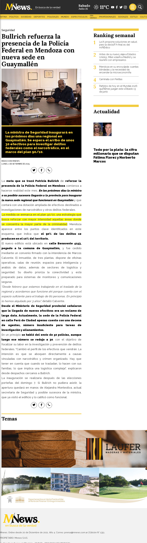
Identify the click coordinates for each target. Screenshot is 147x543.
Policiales (53, 17)
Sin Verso (93, 16)
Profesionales (107, 17)
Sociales (123, 17)
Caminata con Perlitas (110, 79)
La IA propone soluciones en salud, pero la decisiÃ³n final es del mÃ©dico (118, 44)
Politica (14, 17)
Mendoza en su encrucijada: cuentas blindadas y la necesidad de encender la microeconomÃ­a (119, 69)
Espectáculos (79, 17)
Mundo (65, 17)
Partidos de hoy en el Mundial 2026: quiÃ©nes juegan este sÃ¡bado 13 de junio (118, 89)
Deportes (39, 17)
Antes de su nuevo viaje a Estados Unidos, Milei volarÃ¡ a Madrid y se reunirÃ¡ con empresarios (117, 57)
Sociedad (26, 17)
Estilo (134, 17)
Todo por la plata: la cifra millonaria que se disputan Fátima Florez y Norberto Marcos (116, 155)
